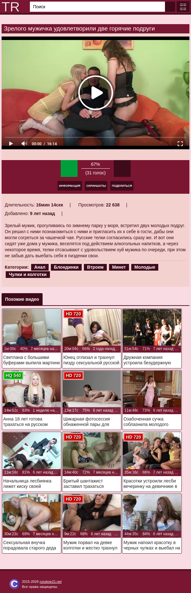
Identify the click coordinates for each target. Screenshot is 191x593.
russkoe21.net (51, 581)
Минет (119, 267)
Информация (69, 185)
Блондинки (66, 267)
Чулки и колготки (28, 274)
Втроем (95, 267)
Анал (39, 267)
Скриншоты (96, 185)
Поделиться (122, 185)
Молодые (144, 267)
